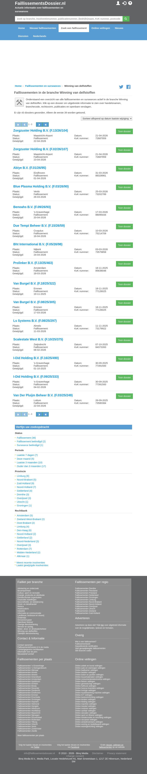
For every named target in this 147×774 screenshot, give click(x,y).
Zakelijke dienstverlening (28, 633)
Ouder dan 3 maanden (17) (31, 466)
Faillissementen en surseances (43, 86)
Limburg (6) (23, 476)
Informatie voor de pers (27, 652)
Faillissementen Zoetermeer (29, 729)
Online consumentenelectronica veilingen (92, 679)
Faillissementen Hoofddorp (28, 711)
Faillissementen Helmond (28, 704)
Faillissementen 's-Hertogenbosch (31, 668)
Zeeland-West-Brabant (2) (31, 519)
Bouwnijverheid (23, 591)
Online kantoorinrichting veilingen (89, 697)
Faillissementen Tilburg (27, 722)
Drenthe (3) (23, 494)
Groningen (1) (24, 505)
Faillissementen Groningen (86, 597)
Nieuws (119, 28)
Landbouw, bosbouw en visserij (30, 615)
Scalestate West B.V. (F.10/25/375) (38, 339)
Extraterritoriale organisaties (29, 597)
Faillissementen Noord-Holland (88, 604)
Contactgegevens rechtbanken (30, 649)
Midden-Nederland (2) (28, 552)
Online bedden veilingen (85, 672)
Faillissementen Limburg (85, 600)
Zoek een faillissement (74, 28)
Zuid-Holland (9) (25, 483)
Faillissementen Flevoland (86, 591)
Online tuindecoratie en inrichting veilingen (93, 717)
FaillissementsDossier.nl (40, 3)
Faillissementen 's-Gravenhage (30, 666)
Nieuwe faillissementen (43, 28)
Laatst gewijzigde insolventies (32, 565)
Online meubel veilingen (85, 706)
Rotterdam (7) (24, 548)
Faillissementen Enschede (28, 697)
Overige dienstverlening (27, 624)
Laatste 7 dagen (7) (27, 455)
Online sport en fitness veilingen (88, 715)
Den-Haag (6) (24, 530)
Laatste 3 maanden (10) (29, 462)
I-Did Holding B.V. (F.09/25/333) (36, 376)
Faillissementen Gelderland (86, 595)
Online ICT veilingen (83, 695)
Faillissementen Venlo (26, 726)
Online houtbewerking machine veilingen (92, 693)
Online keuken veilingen (85, 699)
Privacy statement (116, 753)
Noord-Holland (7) (26, 487)
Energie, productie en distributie (31, 595)
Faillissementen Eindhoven (28, 693)
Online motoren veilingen (85, 708)
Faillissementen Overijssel (86, 606)
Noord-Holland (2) (26, 534)
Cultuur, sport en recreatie (28, 593)
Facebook (75, 747)
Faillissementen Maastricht (28, 713)
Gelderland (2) (24, 537)
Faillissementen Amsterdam (29, 679)
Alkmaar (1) (23, 556)
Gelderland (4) (24, 490)
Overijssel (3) (24, 498)
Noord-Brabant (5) (26, 479)
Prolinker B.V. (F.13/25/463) (33, 263)
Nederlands (39, 36)
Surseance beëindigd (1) (30, 445)
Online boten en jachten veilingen (89, 675)
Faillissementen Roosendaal (29, 717)
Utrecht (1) (22, 501)
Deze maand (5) (25, 458)
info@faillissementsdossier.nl (39, 753)
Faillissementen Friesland (86, 593)
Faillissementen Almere (27, 675)
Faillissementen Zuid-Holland (87, 613)
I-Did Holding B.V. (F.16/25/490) (36, 358)
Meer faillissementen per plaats (30, 735)
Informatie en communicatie (29, 613)
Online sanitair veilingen (85, 711)
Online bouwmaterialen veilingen (89, 677)
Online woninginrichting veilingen (89, 726)
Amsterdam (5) (25, 515)
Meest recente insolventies (31, 562)
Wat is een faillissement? (85, 642)
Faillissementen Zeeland (85, 611)
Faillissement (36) (26, 437)
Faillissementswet (82, 644)
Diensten (23, 36)
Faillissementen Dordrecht (28, 690)
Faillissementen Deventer (28, 688)
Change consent (75, 756)
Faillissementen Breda (27, 686)
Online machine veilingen (86, 704)
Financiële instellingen (26, 600)
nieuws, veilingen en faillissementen (111, 746)
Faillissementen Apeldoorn (28, 681)
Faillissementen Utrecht (85, 609)
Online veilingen (100, 28)
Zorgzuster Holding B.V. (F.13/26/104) (40, 130)
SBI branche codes (83, 650)
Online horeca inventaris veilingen (89, 688)
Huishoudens (23, 609)
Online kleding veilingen (85, 702)
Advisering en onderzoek (28, 588)
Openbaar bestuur (25, 622)
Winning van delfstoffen (27, 631)
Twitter (36, 747)
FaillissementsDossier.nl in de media (33, 647)
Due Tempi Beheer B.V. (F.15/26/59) (39, 225)
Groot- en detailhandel (27, 604)
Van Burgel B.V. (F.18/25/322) (34, 283)
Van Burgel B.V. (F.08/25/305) (34, 302)
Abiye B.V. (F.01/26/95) (29, 167)
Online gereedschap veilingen (87, 684)
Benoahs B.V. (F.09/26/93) (32, 207)
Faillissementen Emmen (27, 695)
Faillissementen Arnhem (27, 684)
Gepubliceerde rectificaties (86, 646)
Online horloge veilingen (85, 690)
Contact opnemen (25, 645)
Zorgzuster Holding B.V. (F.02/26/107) (40, 149)
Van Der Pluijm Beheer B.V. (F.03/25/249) (43, 395)
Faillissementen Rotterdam (28, 720)
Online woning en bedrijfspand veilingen (92, 724)
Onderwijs (21, 618)
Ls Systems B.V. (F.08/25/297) (35, 320)
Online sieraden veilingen (86, 713)
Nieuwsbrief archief (25, 654)
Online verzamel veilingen (86, 720)
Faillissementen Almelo (27, 672)
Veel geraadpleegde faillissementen (90, 648)
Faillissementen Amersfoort (29, 677)
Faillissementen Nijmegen (28, 715)
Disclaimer (97, 753)
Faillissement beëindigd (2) (31, 441)
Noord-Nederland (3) (28, 541)
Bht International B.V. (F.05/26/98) (37, 244)
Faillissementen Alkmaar (27, 670)
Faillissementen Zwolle (27, 731)
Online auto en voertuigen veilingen (90, 668)
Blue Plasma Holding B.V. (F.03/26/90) (41, 186)
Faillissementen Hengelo (28, 706)
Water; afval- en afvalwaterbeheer (31, 629)
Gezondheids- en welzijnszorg (30, 602)
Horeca (20, 606)
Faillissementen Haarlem (28, 702)
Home (21, 28)
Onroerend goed (24, 620)
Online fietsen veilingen (85, 681)
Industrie (21, 611)
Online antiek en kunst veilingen (88, 666)
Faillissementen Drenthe (85, 588)
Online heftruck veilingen (85, 686)
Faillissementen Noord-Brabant (88, 602)
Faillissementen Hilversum (28, 708)
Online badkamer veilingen (86, 670)
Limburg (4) (23, 526)
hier (102, 625)
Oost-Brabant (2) (26, 522)
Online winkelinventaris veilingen (89, 722)
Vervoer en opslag (25, 627)
